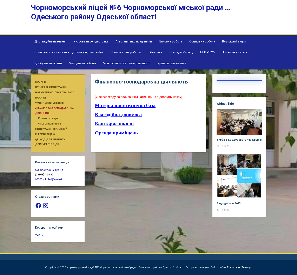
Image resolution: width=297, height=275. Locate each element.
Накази (40, 97)
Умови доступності (49, 103)
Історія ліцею (45, 134)
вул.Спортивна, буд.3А (49, 170)
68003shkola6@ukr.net (48, 179)
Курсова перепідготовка (90, 41)
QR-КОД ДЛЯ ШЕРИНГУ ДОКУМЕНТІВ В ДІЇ (50, 142)
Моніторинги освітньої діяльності (126, 63)
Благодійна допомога (118, 114)
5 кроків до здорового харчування (239, 139)
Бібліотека (155, 52)
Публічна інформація (50, 87)
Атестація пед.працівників (134, 41)
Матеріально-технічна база (125, 105)
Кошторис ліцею (48, 118)
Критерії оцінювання (171, 63)
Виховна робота (170, 41)
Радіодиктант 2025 (228, 203)
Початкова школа (234, 52)
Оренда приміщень (50, 123)
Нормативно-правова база (54, 92)
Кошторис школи (114, 123)
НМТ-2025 (207, 52)
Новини (40, 81)
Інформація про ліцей (51, 128)
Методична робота (82, 63)
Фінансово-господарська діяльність (54, 111)
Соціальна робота (202, 41)
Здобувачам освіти (48, 63)
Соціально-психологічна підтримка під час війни (68, 52)
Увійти (39, 235)
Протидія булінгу (181, 52)
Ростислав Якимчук (239, 267)
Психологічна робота (125, 52)
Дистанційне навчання (50, 41)
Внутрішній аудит (234, 41)
